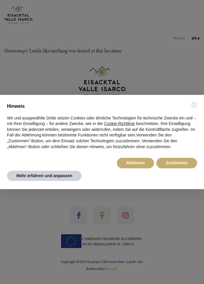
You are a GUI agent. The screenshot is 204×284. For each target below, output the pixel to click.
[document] (102, 126)
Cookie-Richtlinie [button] (119, 123)
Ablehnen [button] (135, 162)
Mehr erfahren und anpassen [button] (44, 175)
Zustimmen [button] (177, 162)
